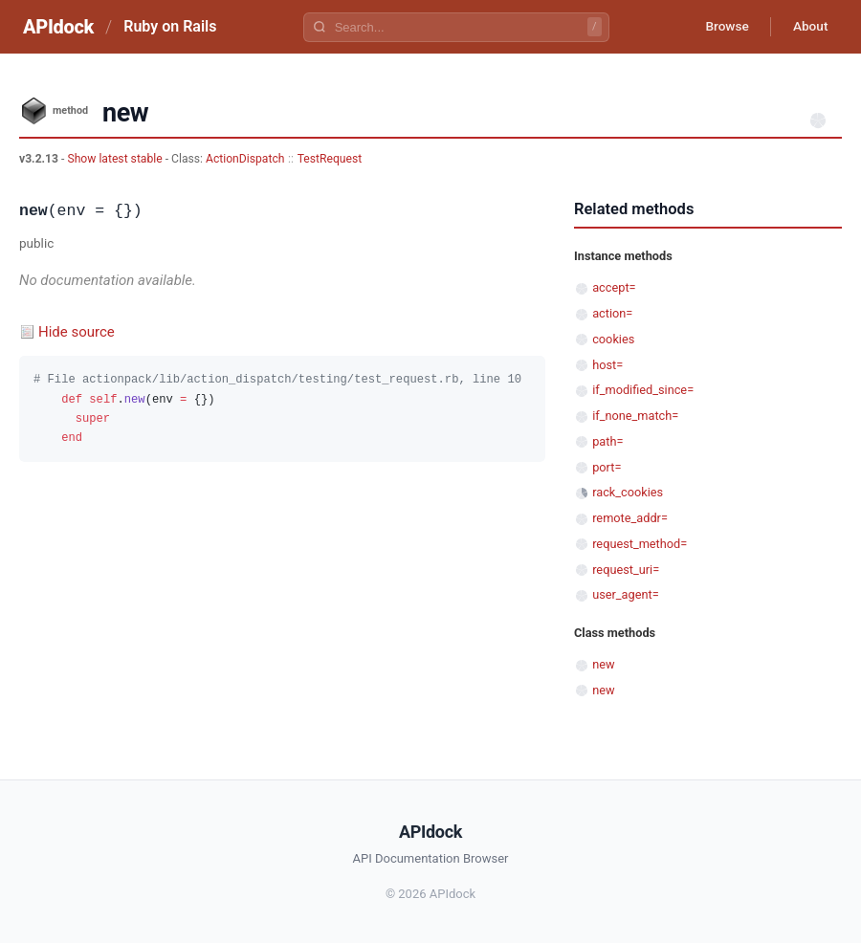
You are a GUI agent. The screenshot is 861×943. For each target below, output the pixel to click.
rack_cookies (627, 492)
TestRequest (330, 158)
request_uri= (625, 569)
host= (607, 365)
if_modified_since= (643, 390)
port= (606, 467)
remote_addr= (630, 518)
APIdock (58, 26)
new (603, 664)
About (808, 26)
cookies (613, 339)
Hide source (76, 331)
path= (607, 441)
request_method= (639, 544)
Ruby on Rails (169, 26)
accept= (613, 287)
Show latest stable (116, 158)
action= (612, 313)
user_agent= (625, 594)
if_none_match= (635, 415)
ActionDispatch (245, 158)
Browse (721, 26)
